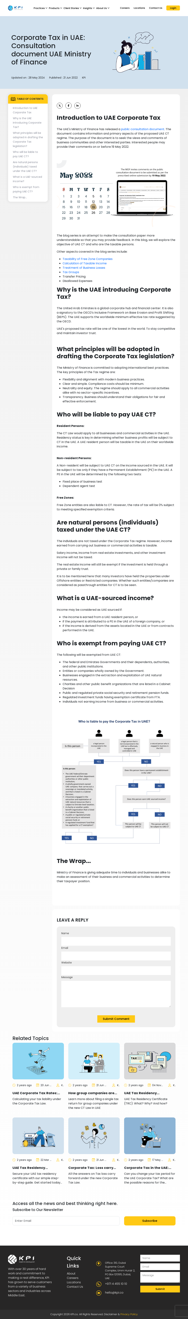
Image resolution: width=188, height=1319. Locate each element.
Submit (160, 1289)
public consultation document (142, 129)
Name (65, 933)
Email (64, 948)
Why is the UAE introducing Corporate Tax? (27, 122)
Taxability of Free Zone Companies (88, 259)
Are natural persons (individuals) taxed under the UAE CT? (25, 166)
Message (67, 977)
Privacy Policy (129, 1314)
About (71, 1273)
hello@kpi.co (114, 1292)
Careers (125, 8)
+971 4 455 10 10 (116, 1284)
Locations (139, 8)
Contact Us (155, 8)
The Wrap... (20, 197)
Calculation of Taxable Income (85, 263)
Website (66, 962)
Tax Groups (71, 272)
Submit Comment (116, 1019)
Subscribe (149, 1221)
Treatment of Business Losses (84, 268)
